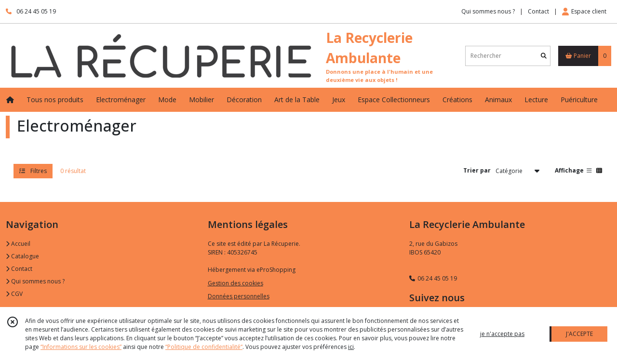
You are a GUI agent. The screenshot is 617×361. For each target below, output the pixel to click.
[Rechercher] (543, 55)
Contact (538, 11)
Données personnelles (238, 296)
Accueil (18, 244)
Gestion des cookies (235, 283)
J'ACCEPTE (579, 334)
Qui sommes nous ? (35, 281)
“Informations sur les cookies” (80, 347)
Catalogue (22, 256)
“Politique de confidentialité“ (203, 347)
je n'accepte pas (502, 334)
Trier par (477, 170)
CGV (14, 294)
